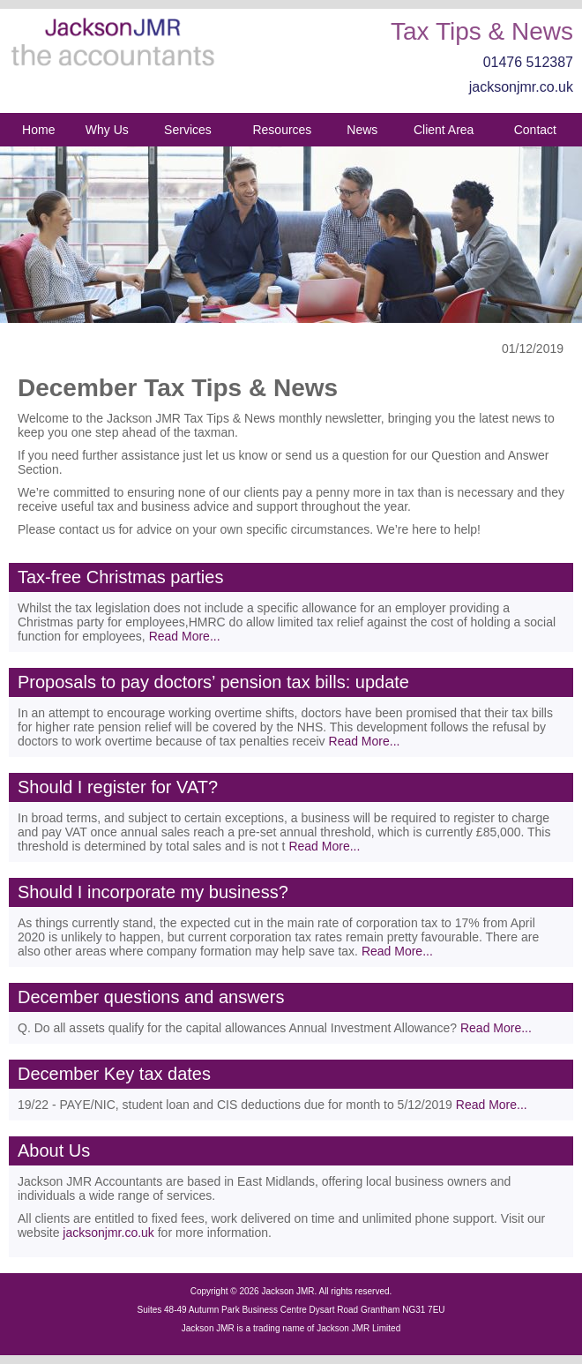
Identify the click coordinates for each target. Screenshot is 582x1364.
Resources (281, 130)
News (362, 130)
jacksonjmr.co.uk (521, 86)
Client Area (444, 130)
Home (38, 130)
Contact (535, 130)
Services (188, 130)
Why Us (107, 130)
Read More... (184, 636)
